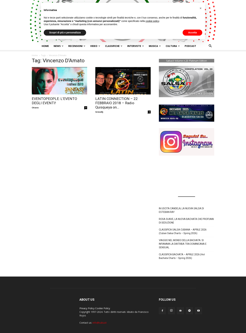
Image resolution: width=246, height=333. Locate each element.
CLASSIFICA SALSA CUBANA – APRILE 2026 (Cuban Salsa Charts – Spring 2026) (183, 231)
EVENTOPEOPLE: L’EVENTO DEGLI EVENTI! (54, 101)
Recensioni (76, 46)
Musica (155, 46)
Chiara (35, 107)
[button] (210, 46)
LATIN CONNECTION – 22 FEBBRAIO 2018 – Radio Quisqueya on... (116, 103)
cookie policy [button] (152, 21)
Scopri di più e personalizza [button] (65, 32)
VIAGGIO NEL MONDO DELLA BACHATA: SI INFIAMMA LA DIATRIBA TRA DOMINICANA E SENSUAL (183, 244)
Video (95, 46)
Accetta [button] (192, 32)
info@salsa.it (100, 322)
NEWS (58, 46)
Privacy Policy (86, 308)
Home (45, 46)
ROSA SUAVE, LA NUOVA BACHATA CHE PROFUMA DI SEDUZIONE (186, 221)
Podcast (190, 46)
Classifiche (113, 46)
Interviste (135, 46)
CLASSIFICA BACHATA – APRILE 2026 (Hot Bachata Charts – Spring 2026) (182, 256)
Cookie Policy (102, 308)
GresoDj (99, 112)
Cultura (173, 46)
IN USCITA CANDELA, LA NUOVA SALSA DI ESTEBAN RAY (181, 210)
